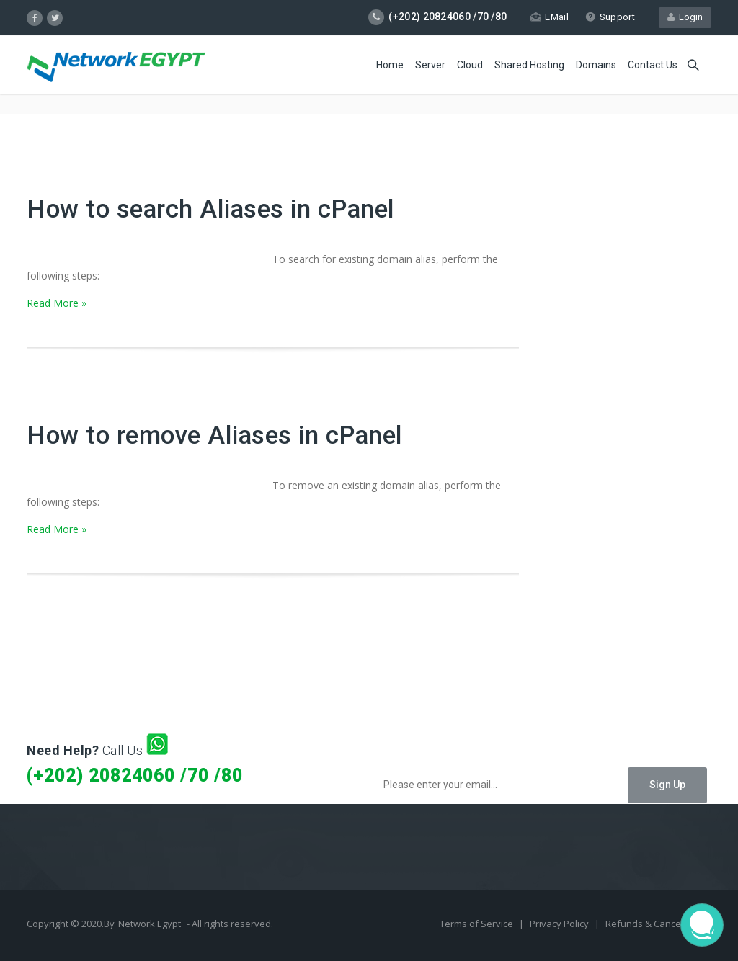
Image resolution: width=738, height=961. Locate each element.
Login (685, 17)
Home (390, 65)
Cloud (470, 65)
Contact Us (652, 65)
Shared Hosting (529, 65)
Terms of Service (477, 923)
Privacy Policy (560, 923)
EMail (549, 17)
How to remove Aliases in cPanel (215, 435)
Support (610, 17)
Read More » (56, 303)
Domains (596, 65)
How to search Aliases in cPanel (211, 209)
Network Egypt (149, 923)
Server (430, 65)
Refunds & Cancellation (656, 923)
